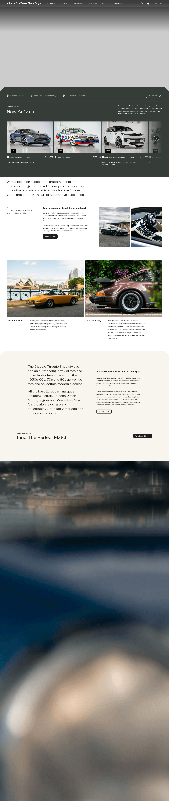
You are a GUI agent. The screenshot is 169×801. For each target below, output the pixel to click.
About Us (49, 236)
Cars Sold (103, 411)
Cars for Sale (154, 96)
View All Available (142, 436)
